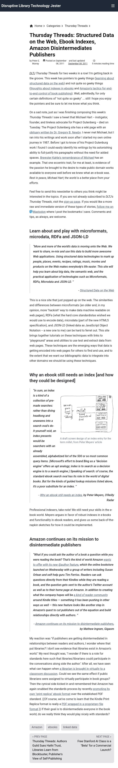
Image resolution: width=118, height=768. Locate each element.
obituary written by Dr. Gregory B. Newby (55, 132)
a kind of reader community (91, 595)
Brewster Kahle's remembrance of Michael (67, 157)
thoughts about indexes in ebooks (52, 88)
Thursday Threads (76, 26)
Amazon (37, 727)
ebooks (52, 727)
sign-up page (72, 201)
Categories (53, 26)
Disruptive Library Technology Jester (31, 6)
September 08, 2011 (78, 63)
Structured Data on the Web (97, 290)
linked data (70, 727)
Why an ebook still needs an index (61, 495)
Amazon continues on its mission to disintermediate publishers (74, 624)
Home (36, 26)
